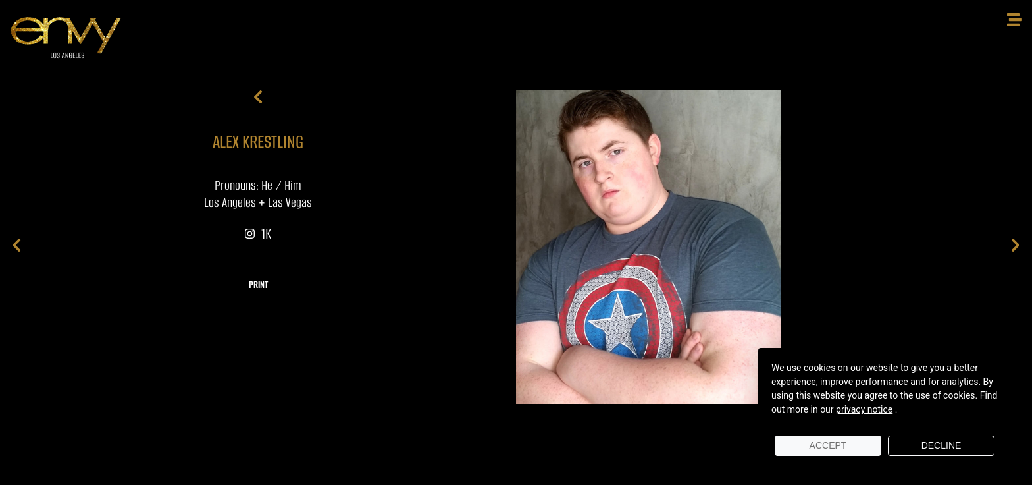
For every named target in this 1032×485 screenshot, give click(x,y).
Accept (828, 445)
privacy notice (864, 409)
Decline (941, 445)
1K (258, 233)
